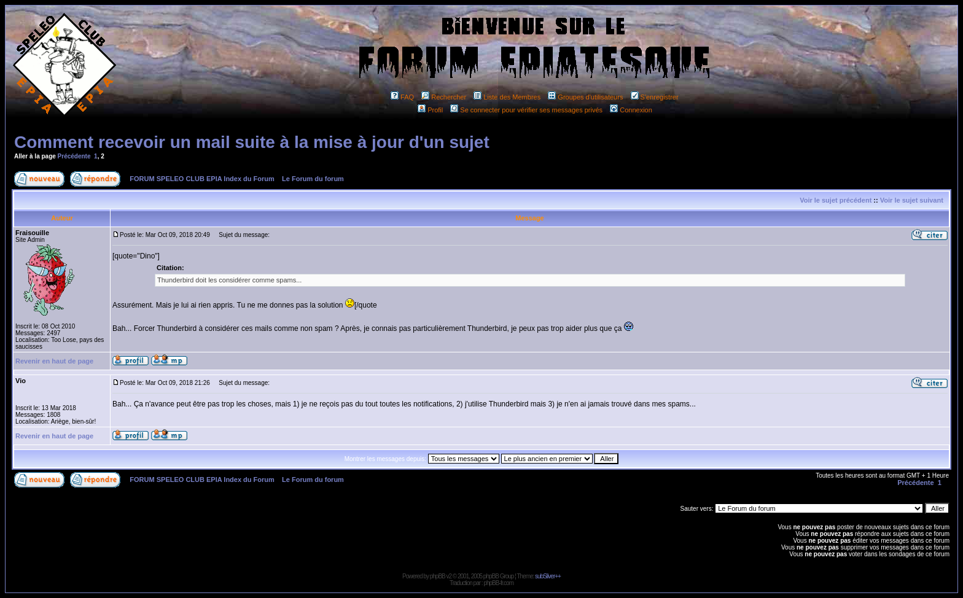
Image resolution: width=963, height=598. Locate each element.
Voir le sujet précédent (835, 200)
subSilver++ (548, 576)
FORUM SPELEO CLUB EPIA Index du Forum (202, 178)
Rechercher (443, 97)
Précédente (74, 156)
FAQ (402, 97)
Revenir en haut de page (54, 361)
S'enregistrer (655, 97)
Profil (430, 110)
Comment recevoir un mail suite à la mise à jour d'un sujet (251, 142)
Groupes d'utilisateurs (585, 97)
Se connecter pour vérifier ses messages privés (526, 110)
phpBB (437, 576)
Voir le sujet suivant (911, 200)
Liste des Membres (507, 97)
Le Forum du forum (313, 178)
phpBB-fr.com (498, 583)
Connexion (631, 110)
